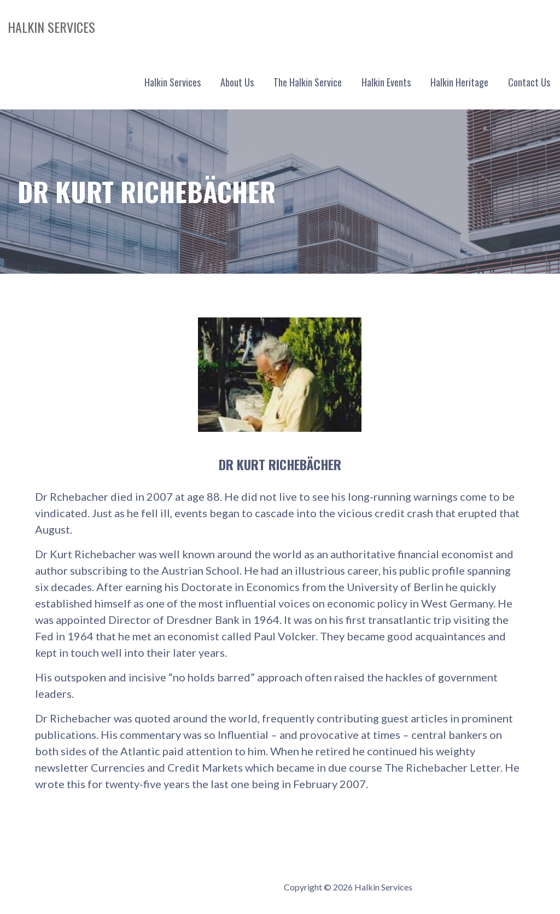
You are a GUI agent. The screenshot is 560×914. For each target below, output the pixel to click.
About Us (237, 82)
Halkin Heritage (459, 82)
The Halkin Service (307, 82)
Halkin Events (386, 82)
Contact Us (529, 82)
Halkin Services (51, 27)
